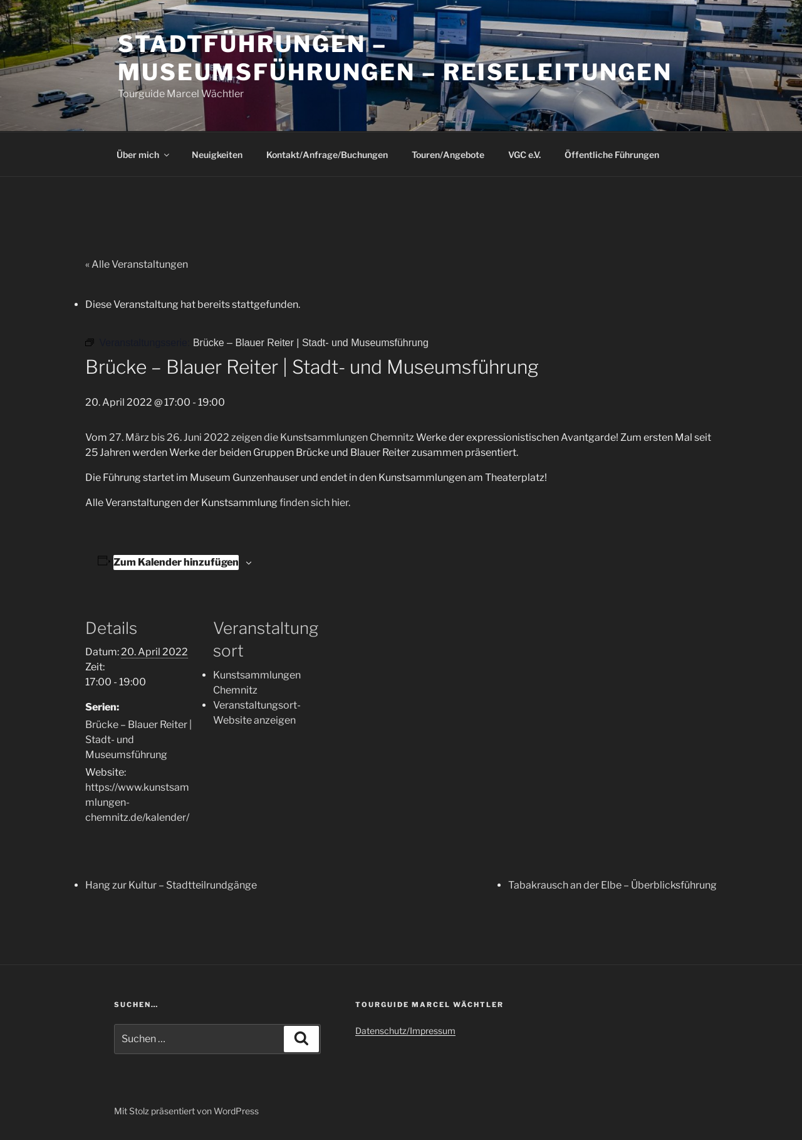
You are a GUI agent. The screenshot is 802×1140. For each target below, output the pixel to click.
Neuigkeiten (217, 154)
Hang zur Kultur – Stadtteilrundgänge (171, 885)
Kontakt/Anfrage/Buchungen (327, 154)
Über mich (144, 154)
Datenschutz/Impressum (405, 1030)
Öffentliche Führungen (612, 154)
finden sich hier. (314, 503)
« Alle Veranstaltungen (136, 264)
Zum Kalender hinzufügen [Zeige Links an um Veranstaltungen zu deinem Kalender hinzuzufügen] (176, 562)
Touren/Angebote (448, 154)
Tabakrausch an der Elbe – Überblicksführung (612, 885)
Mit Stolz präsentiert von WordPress (186, 1111)
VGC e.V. (524, 154)
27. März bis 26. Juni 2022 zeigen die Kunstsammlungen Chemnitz (260, 437)
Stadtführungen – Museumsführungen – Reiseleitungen (395, 58)
